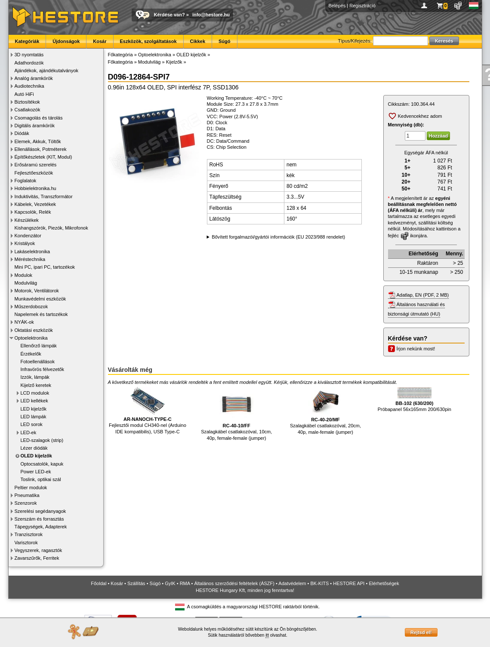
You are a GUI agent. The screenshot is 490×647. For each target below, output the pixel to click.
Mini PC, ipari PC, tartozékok (45, 267)
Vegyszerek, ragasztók (38, 550)
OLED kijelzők (36, 455)
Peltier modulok (31, 487)
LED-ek (29, 432)
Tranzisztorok (29, 534)
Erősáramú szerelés (36, 164)
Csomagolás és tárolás (39, 117)
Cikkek (197, 41)
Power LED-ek (36, 471)
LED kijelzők (34, 408)
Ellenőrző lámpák (39, 345)
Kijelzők (174, 61)
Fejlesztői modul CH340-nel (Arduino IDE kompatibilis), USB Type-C (147, 410)
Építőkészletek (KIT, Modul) (43, 156)
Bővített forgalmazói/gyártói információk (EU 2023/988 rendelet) (278, 236)
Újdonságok (66, 41)
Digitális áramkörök (35, 125)
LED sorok (32, 424)
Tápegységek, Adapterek (41, 526)
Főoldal (98, 583)
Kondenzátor (28, 235)
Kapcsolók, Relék (33, 212)
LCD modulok (35, 393)
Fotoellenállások (38, 361)
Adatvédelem (292, 583)
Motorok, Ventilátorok (37, 290)
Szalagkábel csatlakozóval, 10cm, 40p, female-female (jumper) (236, 414)
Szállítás (136, 583)
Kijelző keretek (36, 385)
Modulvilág (26, 282)
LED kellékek (34, 400)
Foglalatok (26, 180)
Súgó (225, 41)
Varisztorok (26, 542)
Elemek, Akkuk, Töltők (38, 141)
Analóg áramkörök (34, 78)
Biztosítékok (27, 101)
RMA (185, 583)
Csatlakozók (27, 109)
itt (267, 635)
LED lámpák (33, 416)
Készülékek (27, 220)
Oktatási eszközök (34, 330)
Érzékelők (31, 353)
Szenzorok (26, 503)
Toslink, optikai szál (41, 479)
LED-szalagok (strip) (42, 440)
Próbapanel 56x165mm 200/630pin (414, 399)
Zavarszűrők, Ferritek (37, 558)
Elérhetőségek (384, 583)
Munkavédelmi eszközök (40, 298)
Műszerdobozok (31, 306)
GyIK (170, 583)
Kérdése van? (169, 14)
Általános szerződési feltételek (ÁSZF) (234, 583)
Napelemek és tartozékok (41, 314)
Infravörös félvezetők (43, 369)
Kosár (99, 41)
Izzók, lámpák (35, 377)
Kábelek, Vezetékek (35, 204)
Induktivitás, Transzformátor (44, 196)
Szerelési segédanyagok (40, 511)
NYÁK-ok (24, 322)
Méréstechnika (30, 259)
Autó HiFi (24, 94)
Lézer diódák (34, 448)
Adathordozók (29, 62)
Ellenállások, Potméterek (41, 149)
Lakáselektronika (32, 251)
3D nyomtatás (29, 54)
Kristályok (25, 243)
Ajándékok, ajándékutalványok (47, 70)
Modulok (24, 275)
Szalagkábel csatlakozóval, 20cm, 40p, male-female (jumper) (325, 411)
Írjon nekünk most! (416, 348)
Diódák (22, 133)
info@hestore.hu (211, 14)
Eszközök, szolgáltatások (148, 41)
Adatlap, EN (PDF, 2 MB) (423, 294)
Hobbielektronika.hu (35, 188)
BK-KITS (320, 583)
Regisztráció (362, 5)
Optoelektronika (31, 337)
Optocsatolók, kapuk (42, 463)
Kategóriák (27, 41)
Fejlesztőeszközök (34, 172)
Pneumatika (27, 495)
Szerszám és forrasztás (39, 518)
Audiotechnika (29, 86)
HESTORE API (348, 583)
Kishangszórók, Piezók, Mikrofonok (51, 227)
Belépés (337, 5)
